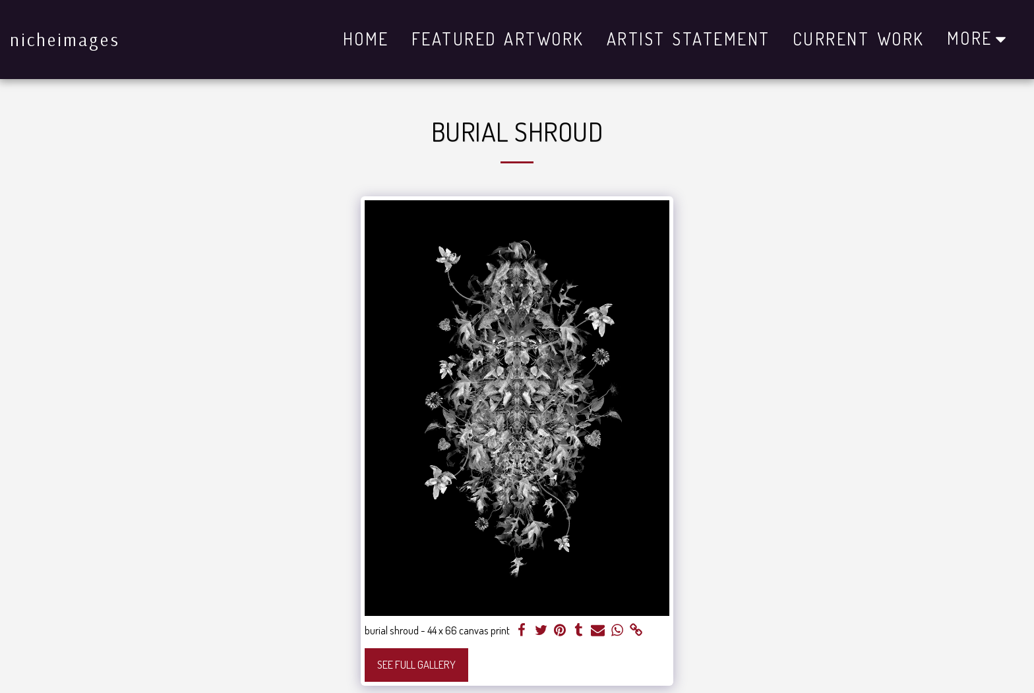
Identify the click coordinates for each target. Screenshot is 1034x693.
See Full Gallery (416, 664)
